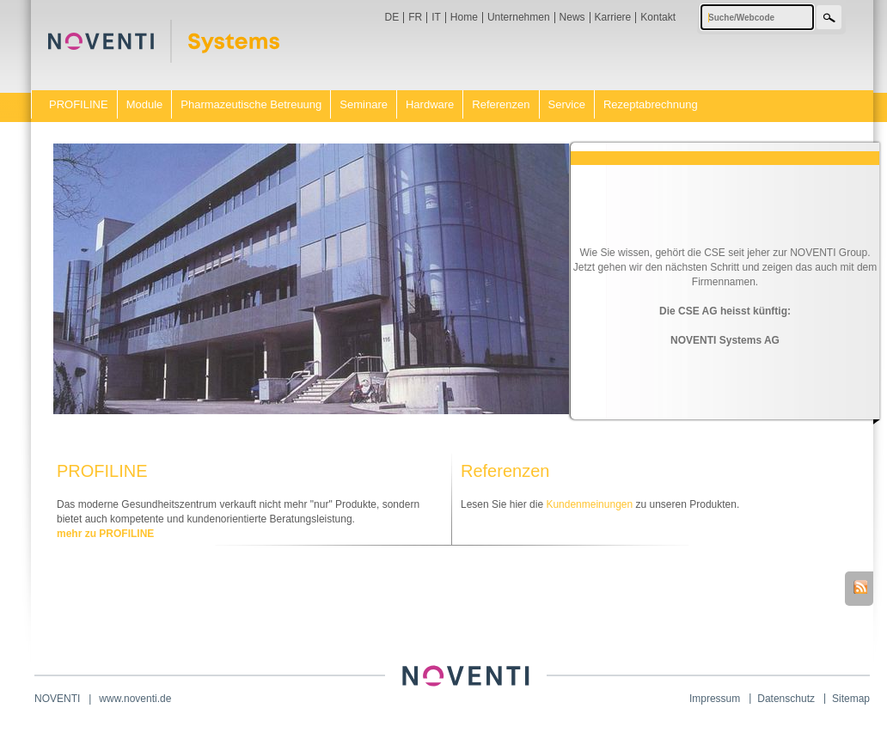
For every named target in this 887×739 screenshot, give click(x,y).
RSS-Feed (860, 587)
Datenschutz (786, 699)
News (572, 17)
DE (392, 17)
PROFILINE (78, 104)
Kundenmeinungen (589, 504)
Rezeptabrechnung (650, 104)
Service (566, 104)
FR (415, 17)
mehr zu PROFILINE (105, 534)
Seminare (364, 104)
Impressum (714, 699)
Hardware (430, 104)
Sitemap (851, 699)
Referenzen (500, 104)
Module (144, 104)
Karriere (613, 17)
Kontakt (658, 17)
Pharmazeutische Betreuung (250, 104)
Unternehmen (518, 17)
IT (436, 17)
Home (464, 17)
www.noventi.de (135, 699)
